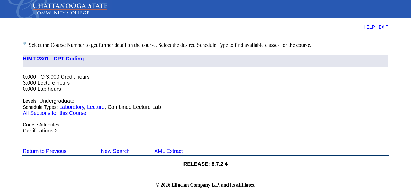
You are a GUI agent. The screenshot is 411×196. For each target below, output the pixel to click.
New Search (115, 151)
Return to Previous (45, 151)
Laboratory (71, 107)
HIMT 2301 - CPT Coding (53, 58)
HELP (369, 27)
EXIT (383, 27)
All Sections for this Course (54, 113)
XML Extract (168, 151)
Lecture (96, 107)
